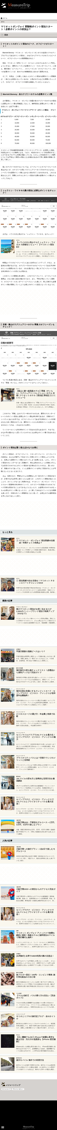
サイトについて (6, 1089)
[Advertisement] (28, 302)
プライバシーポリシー (18, 1089)
